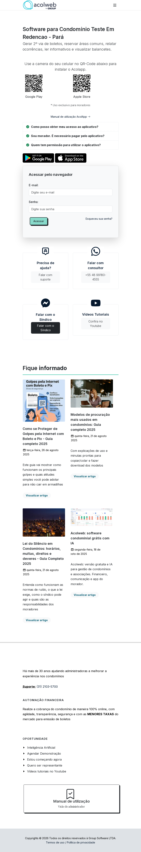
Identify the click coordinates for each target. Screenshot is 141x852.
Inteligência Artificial (41, 747)
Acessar (38, 221)
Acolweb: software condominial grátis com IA (90, 538)
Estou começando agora (44, 759)
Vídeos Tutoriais (95, 320)
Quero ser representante (44, 765)
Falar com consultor (95, 272)
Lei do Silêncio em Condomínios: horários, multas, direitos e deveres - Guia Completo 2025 (43, 554)
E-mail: (33, 185)
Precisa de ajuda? (45, 272)
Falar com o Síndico (45, 321)
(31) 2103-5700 (47, 686)
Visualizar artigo (37, 495)
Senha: (33, 202)
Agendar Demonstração (44, 753)
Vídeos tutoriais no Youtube (46, 771)
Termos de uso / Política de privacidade (70, 842)
